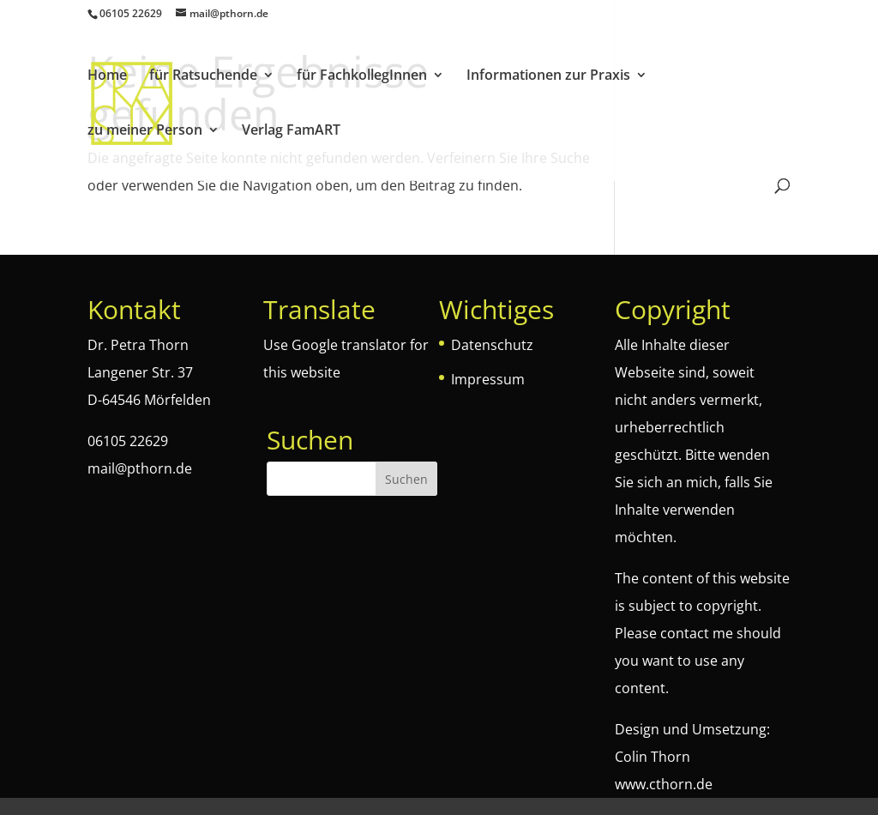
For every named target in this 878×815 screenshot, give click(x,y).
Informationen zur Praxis (548, 76)
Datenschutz (492, 344)
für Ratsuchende (203, 76)
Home (107, 76)
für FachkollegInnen (362, 76)
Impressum (488, 379)
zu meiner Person (144, 131)
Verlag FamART (291, 131)
